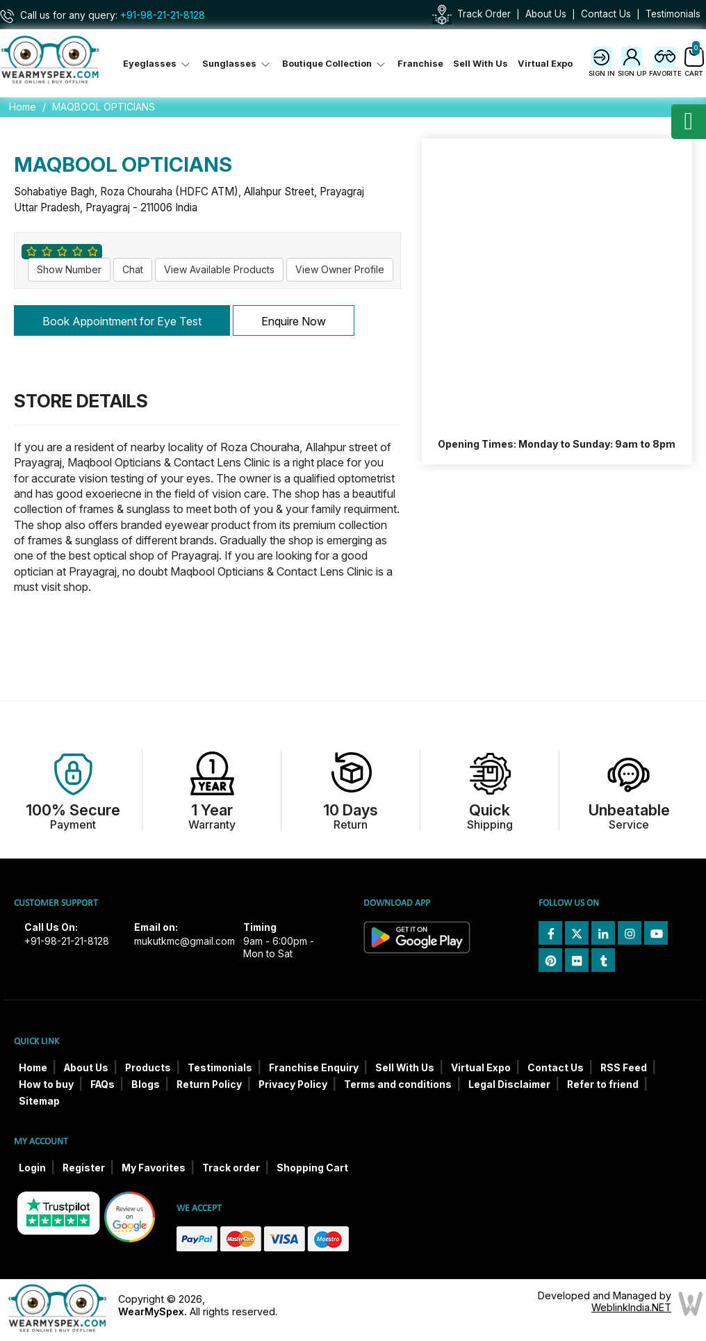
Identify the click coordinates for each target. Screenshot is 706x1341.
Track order (231, 1167)
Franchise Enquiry (314, 1067)
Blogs (145, 1084)
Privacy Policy (292, 1084)
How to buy (46, 1084)
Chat (132, 269)
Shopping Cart (312, 1167)
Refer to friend (603, 1084)
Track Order (484, 13)
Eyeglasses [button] (157, 63)
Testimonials (673, 13)
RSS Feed (623, 1067)
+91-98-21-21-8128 (162, 15)
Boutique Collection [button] (335, 63)
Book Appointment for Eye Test (122, 321)
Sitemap (39, 1101)
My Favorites (154, 1167)
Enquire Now (293, 321)
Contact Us (606, 13)
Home (22, 107)
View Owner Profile (339, 269)
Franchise (420, 63)
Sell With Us (480, 63)
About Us (545, 13)
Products (148, 1067)
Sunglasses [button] (237, 63)
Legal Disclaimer (509, 1084)
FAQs (102, 1084)
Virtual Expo (545, 63)
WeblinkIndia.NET (631, 1307)
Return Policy (209, 1084)
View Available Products (219, 269)
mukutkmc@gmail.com (184, 941)
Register (84, 1167)
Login (32, 1167)
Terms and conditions (398, 1084)
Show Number (69, 269)
